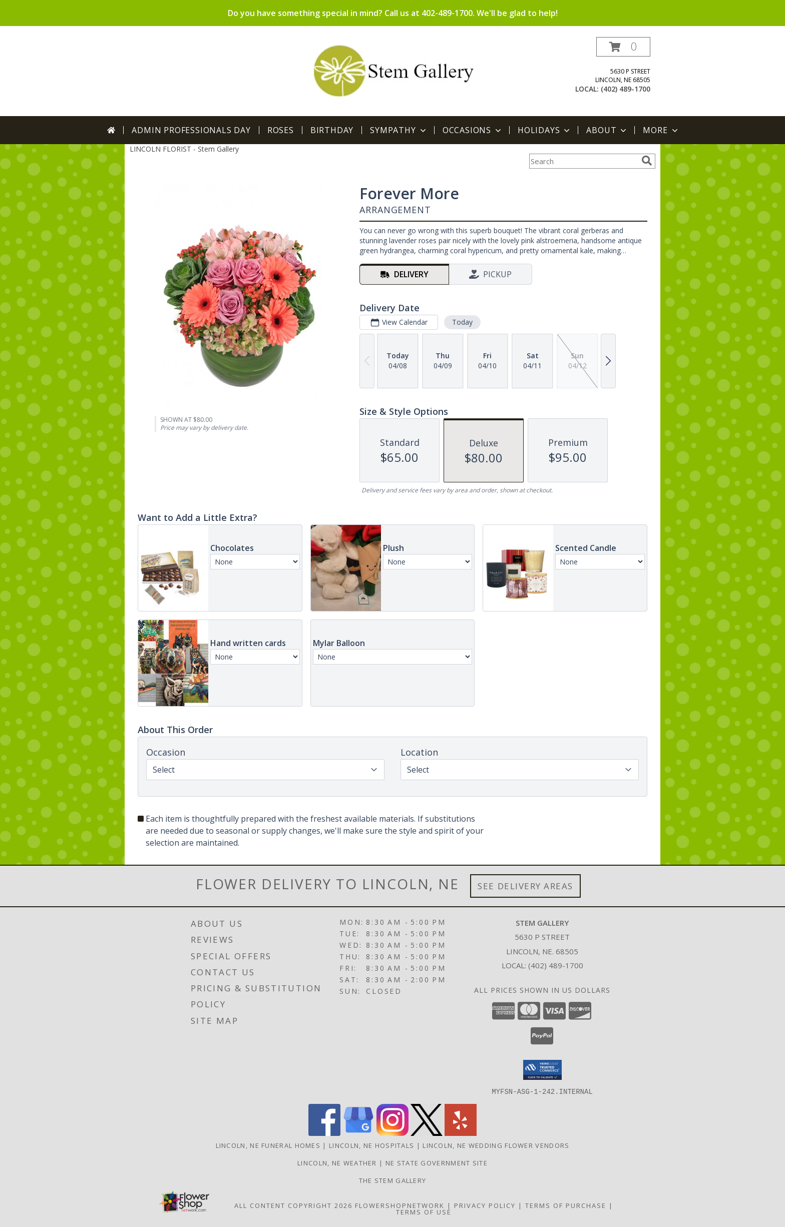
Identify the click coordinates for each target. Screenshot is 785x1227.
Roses (280, 130)
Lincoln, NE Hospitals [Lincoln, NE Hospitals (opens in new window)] (371, 1144)
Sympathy (399, 130)
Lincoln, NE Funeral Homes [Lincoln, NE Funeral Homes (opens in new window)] (268, 1144)
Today (462, 322)
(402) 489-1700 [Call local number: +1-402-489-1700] (625, 89)
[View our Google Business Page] (358, 1132)
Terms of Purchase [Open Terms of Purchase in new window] (565, 1204)
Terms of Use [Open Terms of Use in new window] (424, 1211)
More (661, 130)
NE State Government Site (436, 1162)
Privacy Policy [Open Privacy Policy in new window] (485, 1204)
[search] (647, 160)
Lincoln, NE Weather (337, 1162)
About (607, 130)
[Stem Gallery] (392, 69)
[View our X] (427, 1132)
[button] (623, 47)
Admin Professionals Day (191, 130)
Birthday (331, 130)
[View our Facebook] (324, 1132)
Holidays (545, 130)
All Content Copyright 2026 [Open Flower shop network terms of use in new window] (293, 1204)
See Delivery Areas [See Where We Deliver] (525, 886)
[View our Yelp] (461, 1132)
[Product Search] (583, 161)
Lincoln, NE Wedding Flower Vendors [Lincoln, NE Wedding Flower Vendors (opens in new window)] (496, 1144)
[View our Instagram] (392, 1132)
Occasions (473, 130)
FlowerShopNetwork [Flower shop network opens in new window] (400, 1204)
